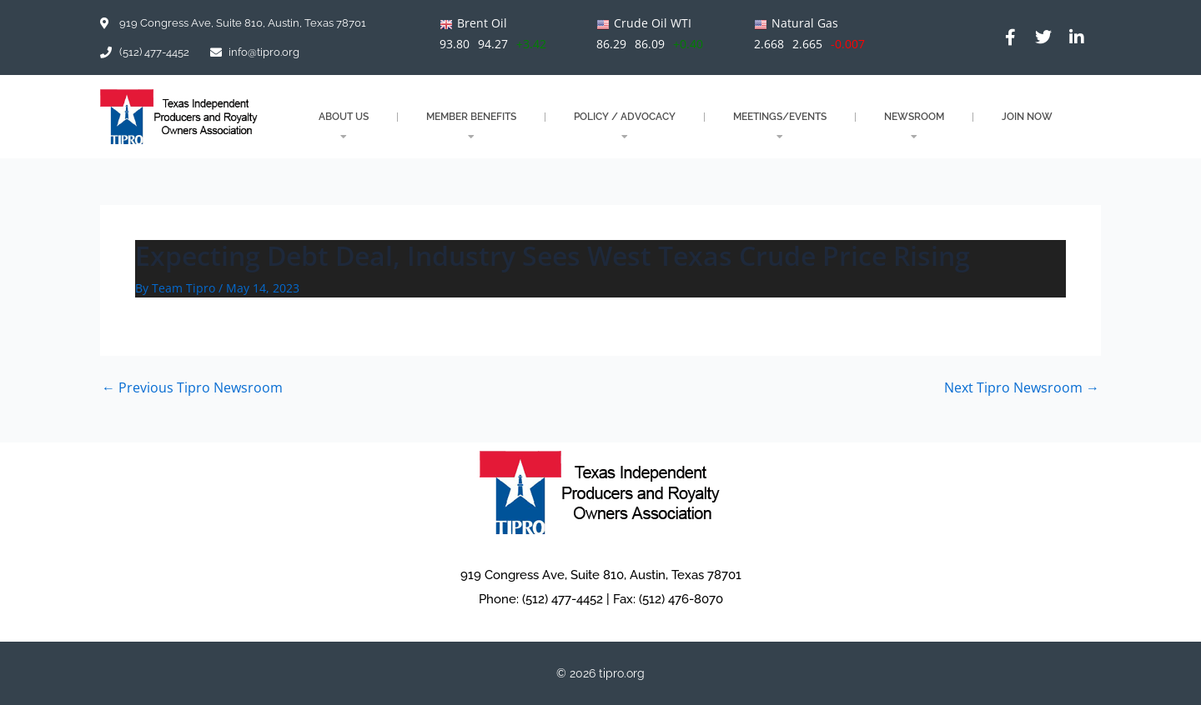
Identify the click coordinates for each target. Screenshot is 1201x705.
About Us (343, 126)
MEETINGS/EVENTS (780, 126)
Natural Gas (804, 23)
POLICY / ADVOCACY (625, 126)
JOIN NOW (1027, 116)
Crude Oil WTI (652, 23)
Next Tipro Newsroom (1021, 387)
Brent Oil (482, 23)
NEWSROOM (914, 126)
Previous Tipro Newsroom (192, 387)
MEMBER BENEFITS (471, 126)
